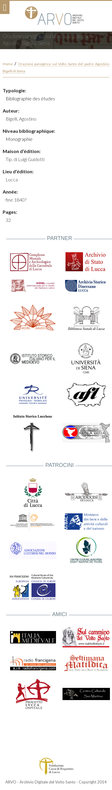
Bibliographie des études (30, 98)
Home (8, 64)
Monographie (19, 139)
